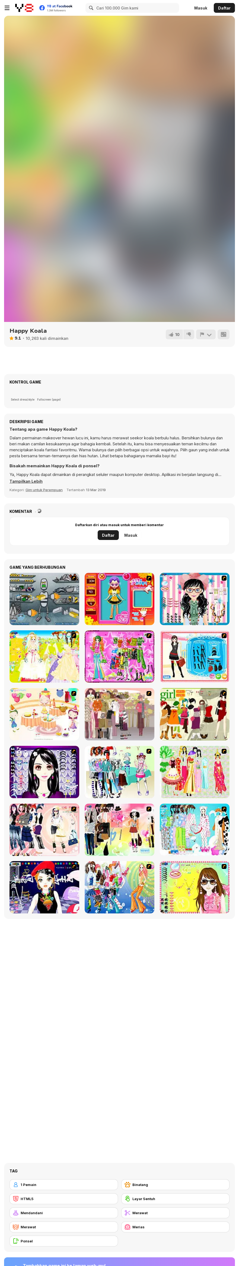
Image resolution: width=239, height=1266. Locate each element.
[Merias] (175, 1227)
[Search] (90, 8)
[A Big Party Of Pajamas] (195, 830)
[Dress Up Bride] (44, 656)
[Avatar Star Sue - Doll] (119, 599)
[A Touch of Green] (119, 656)
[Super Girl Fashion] (195, 714)
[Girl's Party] (44, 714)
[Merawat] (175, 1212)
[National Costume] (195, 772)
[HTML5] (63, 1198)
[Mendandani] (63, 1212)
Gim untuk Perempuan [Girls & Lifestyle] (44, 490)
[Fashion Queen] (195, 656)
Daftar (224, 8)
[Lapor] (206, 334)
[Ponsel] (63, 1241)
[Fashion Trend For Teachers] (119, 714)
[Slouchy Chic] (119, 830)
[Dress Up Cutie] (195, 599)
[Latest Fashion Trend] (119, 887)
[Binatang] (175, 1184)
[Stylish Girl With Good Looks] (44, 887)
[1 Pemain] (63, 1184)
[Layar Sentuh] (175, 1198)
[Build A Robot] (44, 599)
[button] (26, 481)
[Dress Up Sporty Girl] (44, 830)
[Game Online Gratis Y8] (24, 8)
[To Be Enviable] (195, 887)
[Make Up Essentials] (44, 772)
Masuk (200, 8)
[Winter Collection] (119, 772)
